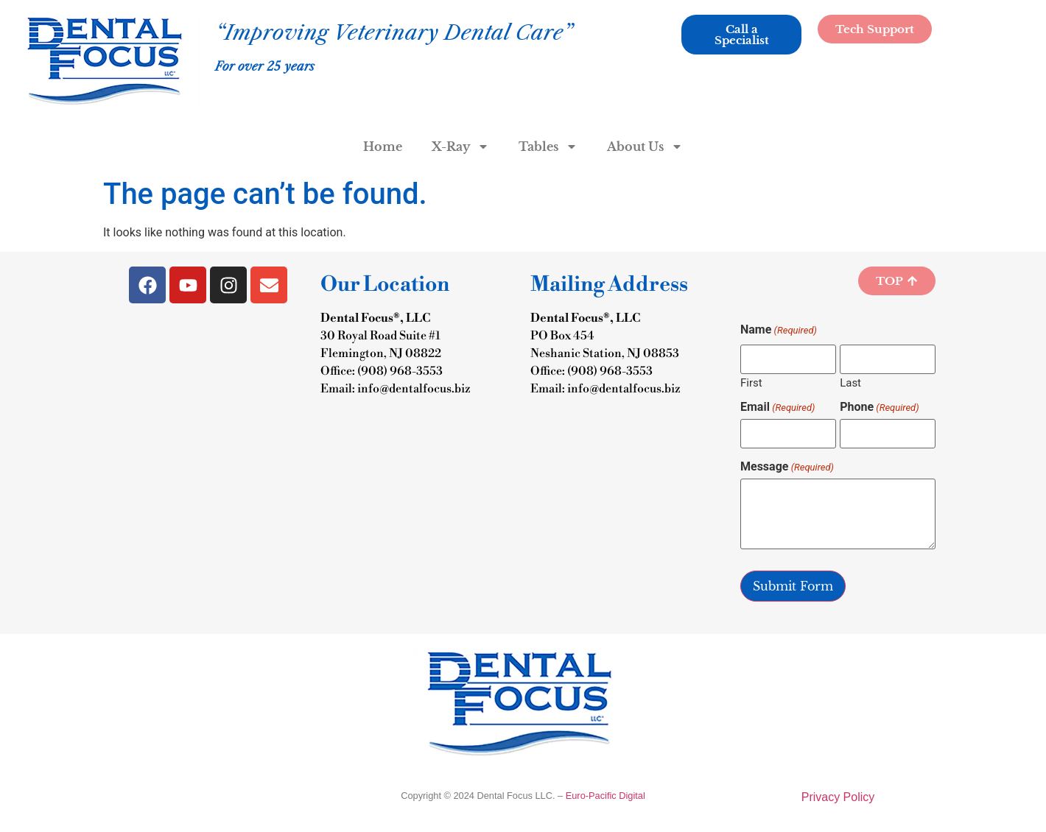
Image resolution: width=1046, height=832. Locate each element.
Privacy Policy (838, 797)
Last (850, 382)
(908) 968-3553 (400, 371)
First (751, 382)
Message (787, 467)
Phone (879, 407)
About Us (645, 146)
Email (777, 407)
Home (382, 146)
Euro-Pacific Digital (605, 795)
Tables (548, 146)
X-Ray (460, 146)
